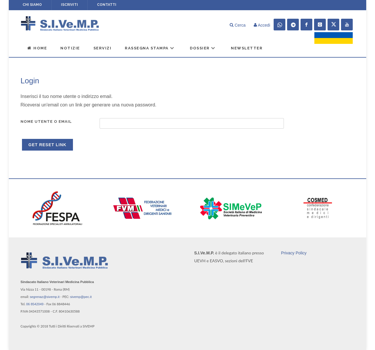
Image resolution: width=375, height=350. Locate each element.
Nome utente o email (46, 121)
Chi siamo (32, 5)
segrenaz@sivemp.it (45, 297)
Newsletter (246, 48)
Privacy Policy (293, 253)
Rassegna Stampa (150, 48)
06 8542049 (34, 304)
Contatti (106, 5)
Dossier (203, 48)
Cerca (238, 25)
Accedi (262, 25)
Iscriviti (69, 5)
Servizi (102, 48)
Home (37, 48)
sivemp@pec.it (81, 297)
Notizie (70, 48)
